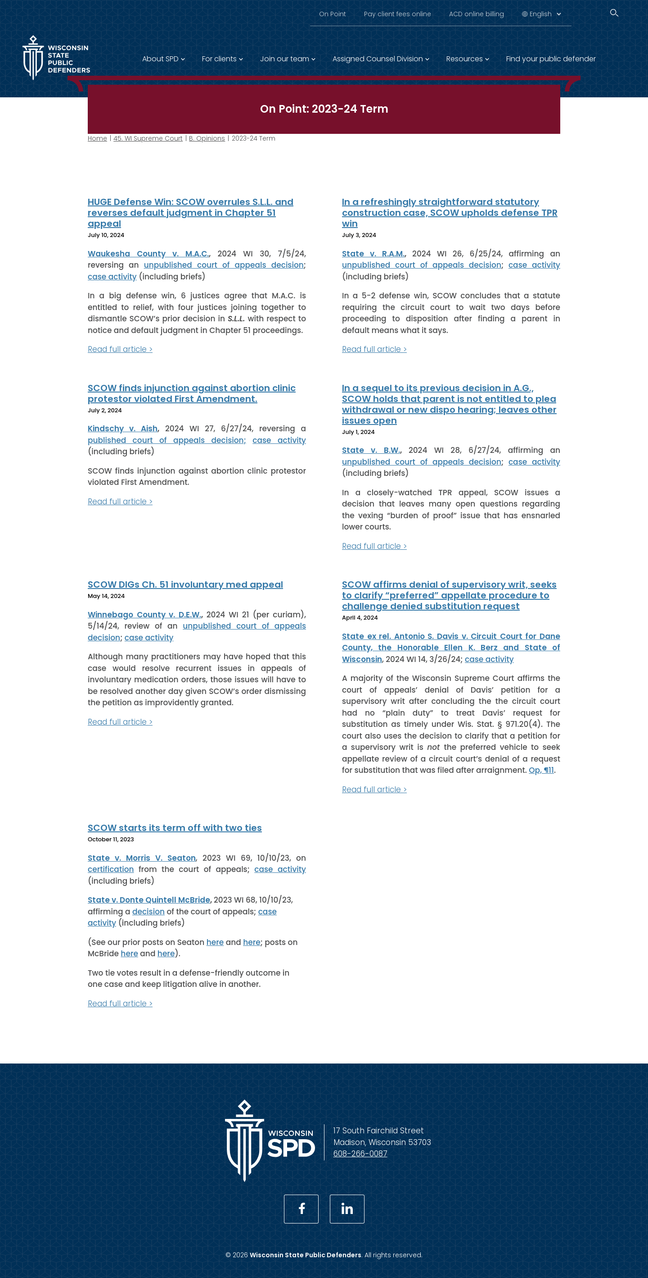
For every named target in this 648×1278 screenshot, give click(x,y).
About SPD (160, 59)
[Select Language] (545, 14)
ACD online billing (476, 13)
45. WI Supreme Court (148, 138)
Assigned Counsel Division (378, 59)
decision (148, 911)
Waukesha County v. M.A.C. (148, 253)
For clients (219, 59)
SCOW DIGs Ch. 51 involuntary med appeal (185, 584)
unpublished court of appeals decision (224, 265)
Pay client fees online (397, 13)
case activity (112, 276)
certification (111, 869)
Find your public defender (551, 59)
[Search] (614, 13)
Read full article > (120, 349)
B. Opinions (207, 138)
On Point (332, 13)
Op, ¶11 (541, 770)
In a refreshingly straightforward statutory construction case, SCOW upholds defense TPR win (450, 213)
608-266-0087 (360, 1153)
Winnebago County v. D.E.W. (144, 614)
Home (97, 138)
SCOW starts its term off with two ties (175, 828)
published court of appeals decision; (167, 439)
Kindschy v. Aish (123, 428)
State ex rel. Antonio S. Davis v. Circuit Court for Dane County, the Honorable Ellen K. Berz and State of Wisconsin (451, 647)
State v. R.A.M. (373, 253)
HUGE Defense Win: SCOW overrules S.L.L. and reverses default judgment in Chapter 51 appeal (190, 213)
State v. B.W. (371, 450)
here (215, 941)
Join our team (284, 59)
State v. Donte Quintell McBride (149, 900)
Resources (464, 59)
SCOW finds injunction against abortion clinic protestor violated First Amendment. (192, 393)
